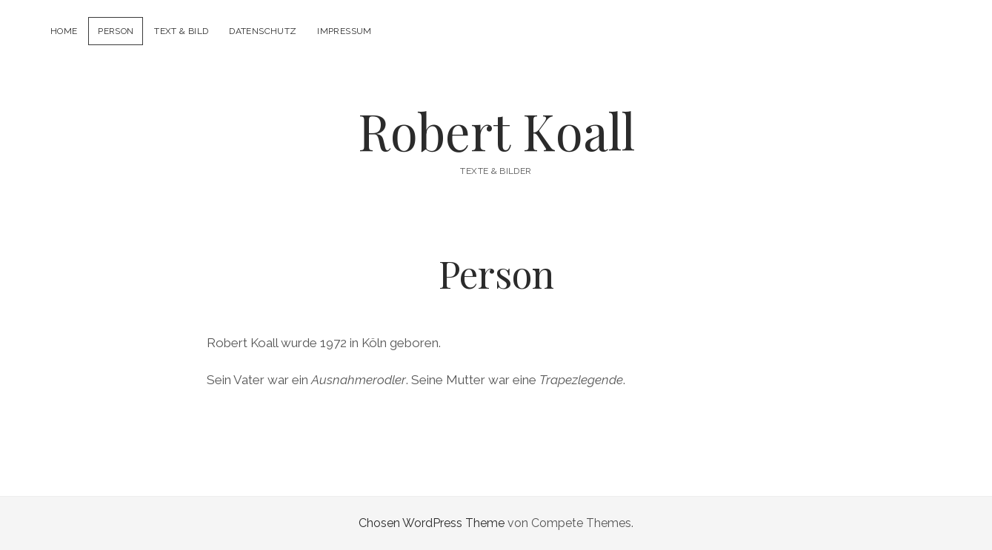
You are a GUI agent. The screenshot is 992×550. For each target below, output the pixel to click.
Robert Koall (496, 131)
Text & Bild (181, 31)
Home (63, 31)
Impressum (344, 31)
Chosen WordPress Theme (432, 523)
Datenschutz (262, 31)
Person (115, 31)
